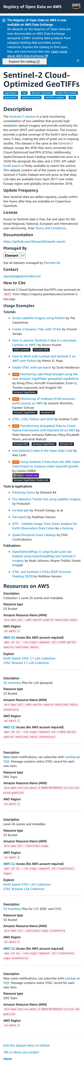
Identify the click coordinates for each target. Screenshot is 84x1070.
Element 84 (52, 263)
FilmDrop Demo (23, 492)
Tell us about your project (21, 1052)
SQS (6, 761)
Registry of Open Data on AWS (32, 6)
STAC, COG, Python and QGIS (33, 419)
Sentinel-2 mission (22, 116)
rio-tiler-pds (20, 510)
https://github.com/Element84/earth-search (34, 241)
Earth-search (12, 165)
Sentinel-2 (65, 143)
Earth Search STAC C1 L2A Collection (29, 658)
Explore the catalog (24, 61)
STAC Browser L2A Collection (23, 889)
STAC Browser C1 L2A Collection (26, 663)
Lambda (70, 757)
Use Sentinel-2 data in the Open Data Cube (42, 450)
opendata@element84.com (22, 276)
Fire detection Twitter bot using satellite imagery (46, 499)
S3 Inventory (12, 682)
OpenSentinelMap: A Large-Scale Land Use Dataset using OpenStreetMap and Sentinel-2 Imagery (43, 556)
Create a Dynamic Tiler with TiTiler (36, 329)
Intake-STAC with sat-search (31, 367)
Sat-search (19, 517)
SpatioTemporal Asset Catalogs (34, 535)
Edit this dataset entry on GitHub (26, 1045)
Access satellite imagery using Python (38, 318)
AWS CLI (9, 637)
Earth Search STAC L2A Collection (26, 884)
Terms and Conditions (50, 228)
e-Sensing (66, 528)
